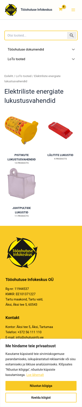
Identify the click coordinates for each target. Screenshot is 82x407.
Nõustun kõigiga (41, 386)
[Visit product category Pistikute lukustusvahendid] (21, 130)
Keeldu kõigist (41, 397)
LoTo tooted (23, 76)
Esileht (8, 76)
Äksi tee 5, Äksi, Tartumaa (34, 327)
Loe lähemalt (35, 375)
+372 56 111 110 (30, 332)
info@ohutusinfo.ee (30, 337)
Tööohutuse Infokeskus (29, 10)
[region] (41, 373)
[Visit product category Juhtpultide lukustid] (21, 183)
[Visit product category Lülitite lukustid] (60, 130)
